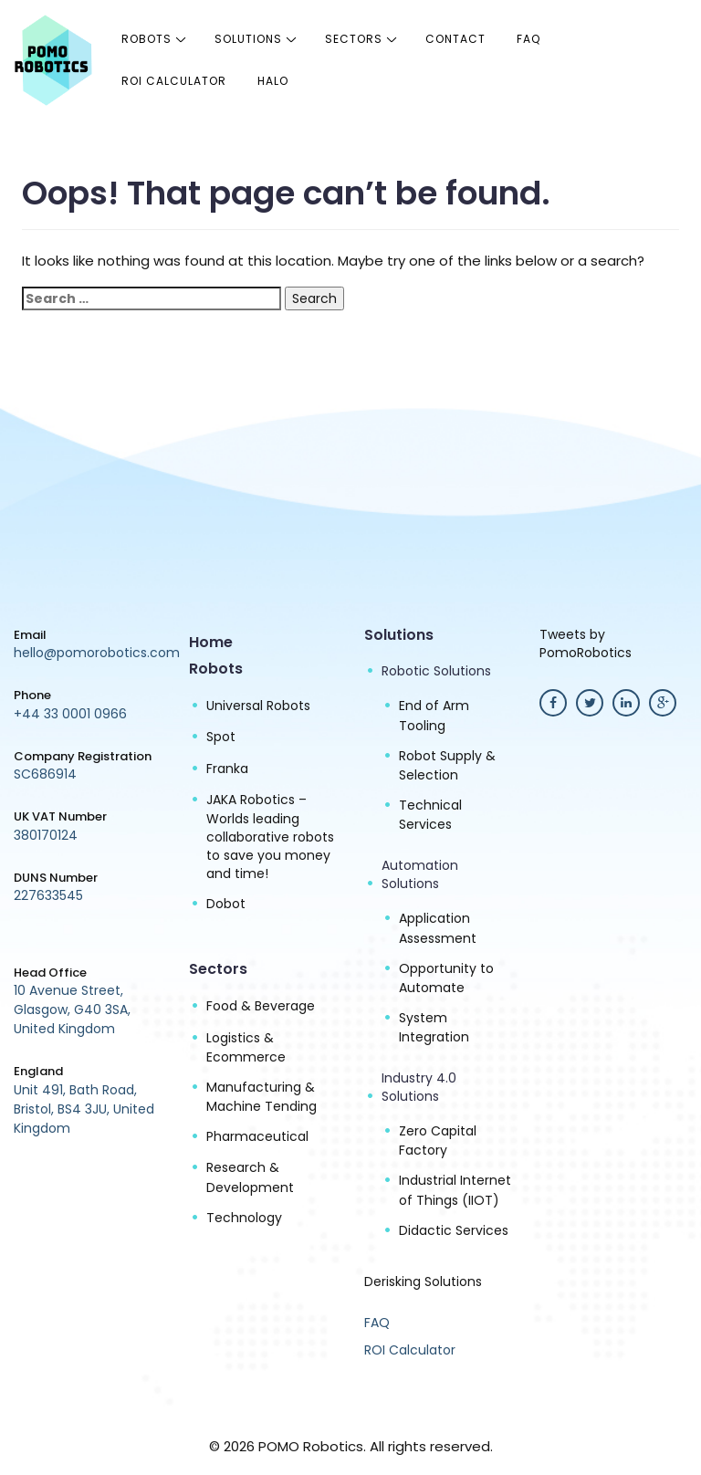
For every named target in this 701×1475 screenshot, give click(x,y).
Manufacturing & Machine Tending (261, 1096)
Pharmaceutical (257, 1136)
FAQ (528, 39)
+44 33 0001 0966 (70, 714)
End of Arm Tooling (434, 715)
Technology (244, 1217)
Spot (220, 736)
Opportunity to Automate (446, 978)
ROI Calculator (173, 81)
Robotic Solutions (436, 671)
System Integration (434, 1027)
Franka (227, 768)
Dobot (226, 903)
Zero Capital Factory (437, 1140)
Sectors (353, 39)
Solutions (248, 39)
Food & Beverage (260, 1006)
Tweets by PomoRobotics (585, 643)
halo (272, 81)
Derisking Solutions (423, 1281)
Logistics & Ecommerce (246, 1047)
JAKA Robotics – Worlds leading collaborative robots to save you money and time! (270, 836)
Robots (146, 39)
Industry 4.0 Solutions (419, 1087)
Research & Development (250, 1177)
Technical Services (430, 814)
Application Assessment (437, 928)
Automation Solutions (420, 874)
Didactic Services (453, 1230)
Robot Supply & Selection (447, 765)
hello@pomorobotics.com (97, 652)
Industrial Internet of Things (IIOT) (455, 1189)
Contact (455, 39)
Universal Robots (258, 705)
